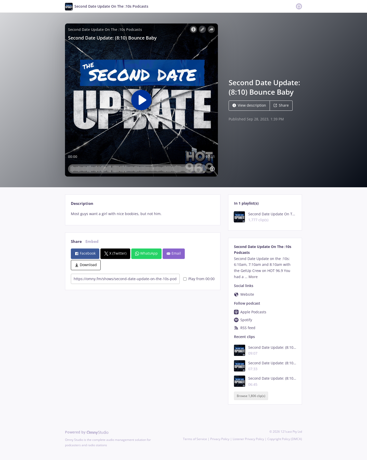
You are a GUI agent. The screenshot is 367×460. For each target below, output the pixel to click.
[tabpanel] (142, 214)
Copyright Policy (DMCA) (284, 439)
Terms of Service (195, 439)
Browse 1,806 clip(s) (251, 396)
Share (281, 105)
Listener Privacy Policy (248, 439)
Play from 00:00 (199, 278)
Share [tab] (76, 241)
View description (249, 105)
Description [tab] (82, 203)
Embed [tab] (92, 241)
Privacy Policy (219, 439)
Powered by (87, 432)
